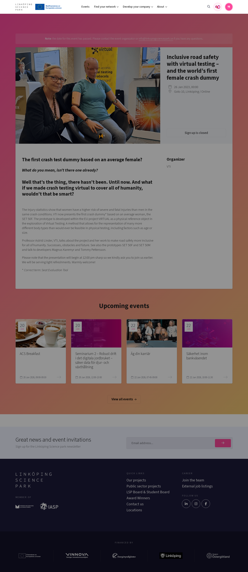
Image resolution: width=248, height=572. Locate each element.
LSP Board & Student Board (148, 492)
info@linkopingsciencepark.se (156, 39)
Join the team (193, 480)
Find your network (105, 7)
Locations (134, 510)
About (160, 7)
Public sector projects (144, 486)
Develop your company (136, 7)
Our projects (136, 480)
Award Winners (138, 498)
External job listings (197, 486)
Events (85, 7)
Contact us (135, 504)
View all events (124, 399)
